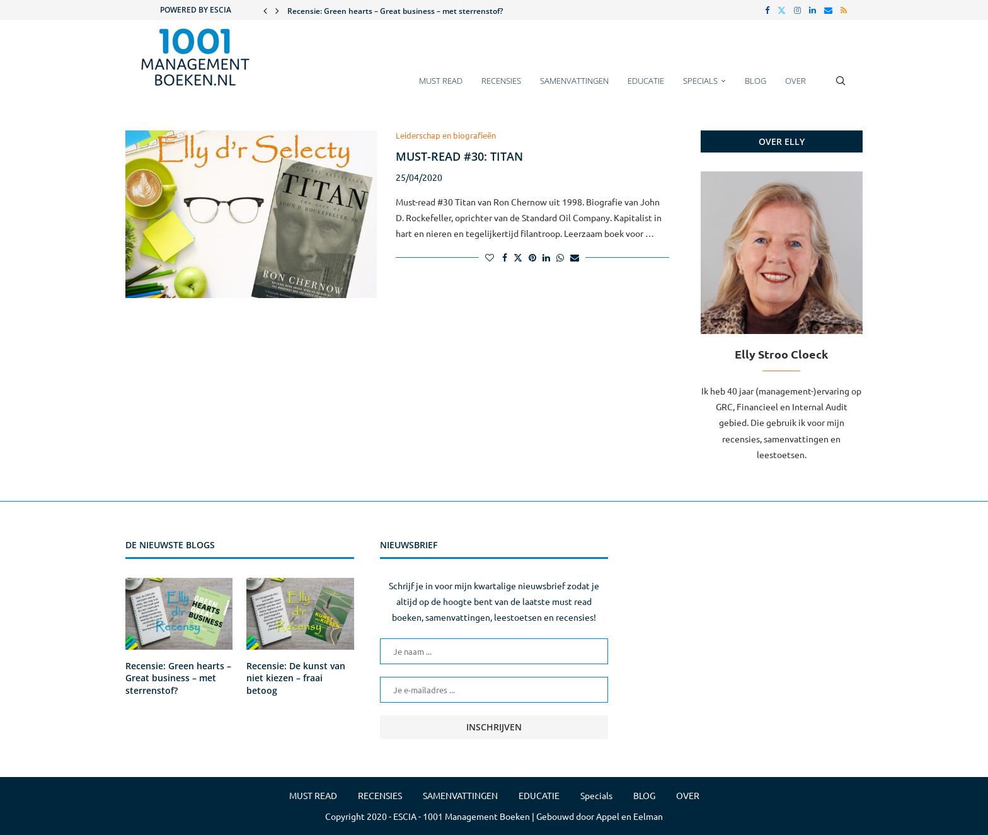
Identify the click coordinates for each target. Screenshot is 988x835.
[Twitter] (782, 10)
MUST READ (440, 80)
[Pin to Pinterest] (532, 257)
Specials (700, 80)
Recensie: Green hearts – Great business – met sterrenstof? (395, 11)
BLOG (755, 80)
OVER (795, 80)
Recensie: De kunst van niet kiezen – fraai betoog (295, 678)
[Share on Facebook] (504, 257)
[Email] (828, 10)
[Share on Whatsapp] (560, 257)
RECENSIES (501, 80)
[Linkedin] (812, 10)
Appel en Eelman (629, 816)
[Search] (840, 87)
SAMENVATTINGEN (574, 80)
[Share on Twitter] (518, 257)
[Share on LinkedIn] (546, 257)
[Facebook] (767, 10)
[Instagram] (797, 10)
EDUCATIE (646, 80)
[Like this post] (489, 257)
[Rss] (844, 10)
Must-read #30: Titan (459, 156)
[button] (265, 10)
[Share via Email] (574, 257)
